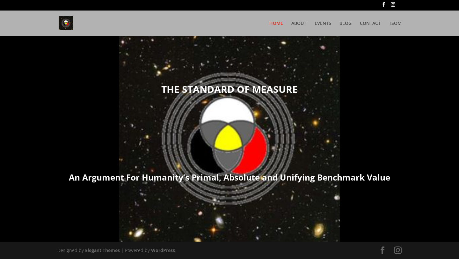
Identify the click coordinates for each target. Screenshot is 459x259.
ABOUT (298, 23)
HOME (276, 23)
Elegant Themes (102, 250)
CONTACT (370, 23)
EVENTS (323, 23)
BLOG (345, 23)
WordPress (163, 250)
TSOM (395, 23)
